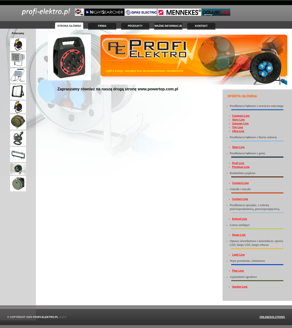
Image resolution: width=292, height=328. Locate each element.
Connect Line (240, 182)
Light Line (238, 254)
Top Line (237, 127)
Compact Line (241, 115)
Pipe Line (238, 270)
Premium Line (241, 166)
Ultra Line (238, 131)
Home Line (239, 234)
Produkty (135, 25)
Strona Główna (69, 25)
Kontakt (201, 25)
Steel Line (238, 147)
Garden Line (239, 286)
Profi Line (238, 163)
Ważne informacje (168, 25)
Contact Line (240, 198)
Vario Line (238, 119)
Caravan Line (240, 123)
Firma (102, 25)
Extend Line (239, 218)
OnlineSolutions (272, 317)
